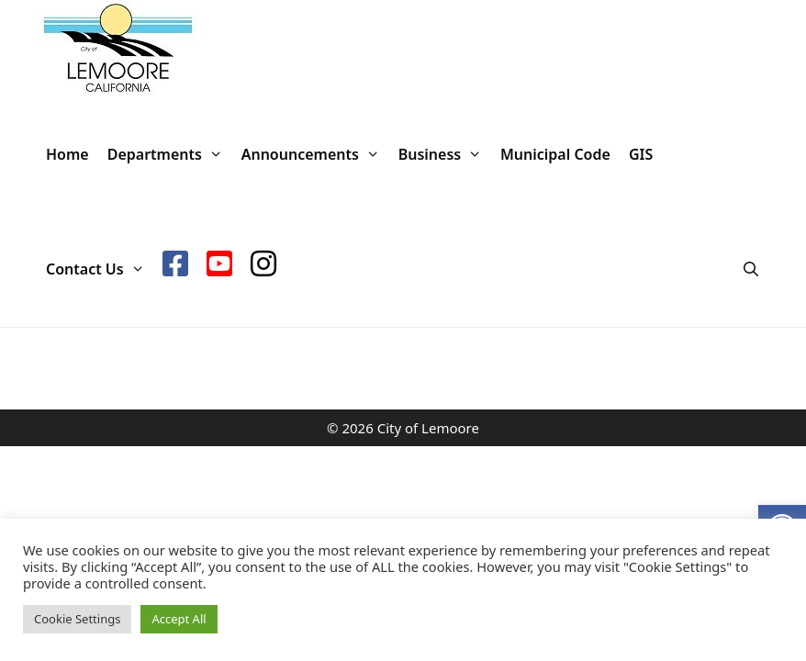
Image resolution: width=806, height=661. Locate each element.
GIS (641, 154)
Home (67, 154)
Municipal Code (555, 154)
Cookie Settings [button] (77, 619)
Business (444, 154)
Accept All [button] (178, 619)
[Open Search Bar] (750, 269)
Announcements (315, 154)
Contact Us (99, 269)
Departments (169, 154)
